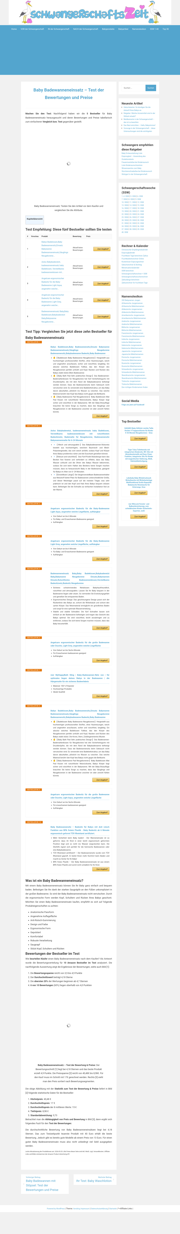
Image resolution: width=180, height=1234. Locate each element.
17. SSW (134, 220)
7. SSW (125, 211)
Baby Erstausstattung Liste (134, 162)
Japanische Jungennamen (133, 363)
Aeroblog (76, 1230)
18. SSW (143, 220)
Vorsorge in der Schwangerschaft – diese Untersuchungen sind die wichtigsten (139, 137)
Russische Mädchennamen (134, 378)
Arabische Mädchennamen (133, 336)
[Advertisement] (90, 57)
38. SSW (134, 241)
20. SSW (134, 223)
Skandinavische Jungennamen (135, 387)
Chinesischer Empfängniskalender (137, 261)
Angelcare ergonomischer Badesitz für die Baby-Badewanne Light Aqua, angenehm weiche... (55, 271)
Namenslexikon (139, 29)
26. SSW (134, 229)
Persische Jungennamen (133, 369)
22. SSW (125, 226)
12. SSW (143, 214)
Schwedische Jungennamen (134, 381)
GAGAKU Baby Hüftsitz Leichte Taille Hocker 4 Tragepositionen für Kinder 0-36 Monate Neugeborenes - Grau (138, 442)
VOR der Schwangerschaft (32, 29)
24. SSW (143, 226)
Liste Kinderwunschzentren (134, 174)
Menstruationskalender (132, 279)
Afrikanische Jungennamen (134, 315)
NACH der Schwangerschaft (85, 29)
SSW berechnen (129, 282)
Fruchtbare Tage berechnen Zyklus (137, 267)
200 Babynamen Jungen (132, 312)
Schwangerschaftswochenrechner (137, 288)
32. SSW (134, 235)
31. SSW (125, 235)
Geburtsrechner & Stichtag (133, 276)
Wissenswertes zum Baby (133, 177)
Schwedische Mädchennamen (135, 384)
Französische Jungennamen (134, 345)
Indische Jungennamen (132, 351)
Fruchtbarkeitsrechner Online (134, 270)
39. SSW (143, 241)
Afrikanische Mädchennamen (135, 318)
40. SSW (125, 244)
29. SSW (134, 232)
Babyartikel (123, 29)
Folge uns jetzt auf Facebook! (135, 416)
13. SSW (125, 217)
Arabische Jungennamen (133, 333)
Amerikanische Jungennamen (135, 327)
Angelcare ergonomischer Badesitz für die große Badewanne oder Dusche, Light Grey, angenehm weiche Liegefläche (80, 643)
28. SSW (125, 232)
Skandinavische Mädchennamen (136, 390)
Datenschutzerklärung (101, 1230)
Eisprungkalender (129, 264)
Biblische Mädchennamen (133, 342)
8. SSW (132, 211)
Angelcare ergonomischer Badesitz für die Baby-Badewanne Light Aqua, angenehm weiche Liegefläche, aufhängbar (80, 492)
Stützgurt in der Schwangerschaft (136, 186)
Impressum (85, 1230)
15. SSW (143, 217)
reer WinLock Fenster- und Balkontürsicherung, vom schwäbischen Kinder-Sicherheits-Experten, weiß (138, 519)
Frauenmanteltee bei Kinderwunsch (137, 171)
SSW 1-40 (154, 29)
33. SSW (143, 235)
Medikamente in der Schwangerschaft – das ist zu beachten (137, 122)
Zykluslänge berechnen (132, 291)
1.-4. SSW (126, 208)
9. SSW (140, 211)
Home (14, 29)
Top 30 (166, 29)
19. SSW (125, 223)
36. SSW (143, 238)
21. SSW (143, 223)
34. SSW (125, 238)
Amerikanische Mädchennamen (136, 330)
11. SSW (134, 214)
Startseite (116, 1230)
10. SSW (125, 214)
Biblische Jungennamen (132, 339)
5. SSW (135, 208)
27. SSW (143, 229)
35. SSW (134, 238)
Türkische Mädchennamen (133, 396)
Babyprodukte (108, 29)
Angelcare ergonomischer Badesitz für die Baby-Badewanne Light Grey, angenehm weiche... (55, 281)
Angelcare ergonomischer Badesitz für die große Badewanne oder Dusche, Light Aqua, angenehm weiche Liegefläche (80, 808)
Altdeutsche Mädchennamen (134, 324)
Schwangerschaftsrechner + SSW (136, 285)
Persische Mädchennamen (133, 372)
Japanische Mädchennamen (134, 366)
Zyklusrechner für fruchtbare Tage (137, 294)
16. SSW (125, 220)
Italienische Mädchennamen (134, 360)
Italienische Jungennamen (133, 357)
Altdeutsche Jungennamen (134, 321)
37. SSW (125, 241)
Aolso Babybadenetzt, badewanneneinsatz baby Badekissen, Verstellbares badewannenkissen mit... (52, 260)
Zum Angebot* (103, 246)
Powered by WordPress (53, 1230)
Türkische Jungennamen (133, 393)
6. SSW (142, 208)
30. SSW (143, 232)
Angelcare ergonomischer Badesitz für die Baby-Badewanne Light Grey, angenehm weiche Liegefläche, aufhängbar (80, 530)
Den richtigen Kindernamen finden (137, 399)
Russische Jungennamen (133, 375)
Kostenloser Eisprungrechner (134, 273)
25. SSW (125, 229)
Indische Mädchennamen (133, 354)
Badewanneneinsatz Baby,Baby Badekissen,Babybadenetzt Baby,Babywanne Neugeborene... (54, 291)
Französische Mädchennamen (135, 348)
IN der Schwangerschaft (58, 29)
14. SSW (134, 217)
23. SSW (134, 226)
